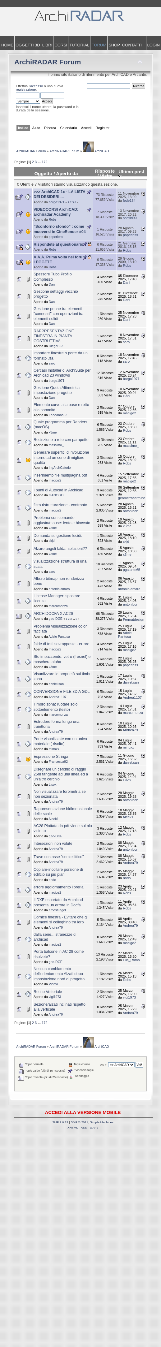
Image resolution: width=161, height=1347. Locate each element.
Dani (52, 284)
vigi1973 (55, 997)
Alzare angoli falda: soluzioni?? (60, 548)
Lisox (53, 784)
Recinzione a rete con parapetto (61, 440)
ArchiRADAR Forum (47, 62)
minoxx (54, 749)
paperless (56, 237)
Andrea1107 (57, 697)
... (39, 162)
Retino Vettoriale (48, 992)
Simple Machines (101, 1122)
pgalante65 (131, 570)
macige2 (129, 413)
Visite (106, 176)
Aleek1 (53, 819)
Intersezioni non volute (53, 843)
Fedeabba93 (58, 415)
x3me (53, 432)
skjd (52, 540)
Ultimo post (131, 173)
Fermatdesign (133, 619)
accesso (36, 86)
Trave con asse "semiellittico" (59, 857)
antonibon (130, 511)
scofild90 (129, 218)
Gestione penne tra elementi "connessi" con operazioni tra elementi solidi (59, 314)
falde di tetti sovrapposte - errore (62, 644)
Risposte (105, 171)
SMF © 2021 (79, 1122)
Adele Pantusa (59, 636)
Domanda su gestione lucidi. (58, 535)
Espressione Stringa (51, 756)
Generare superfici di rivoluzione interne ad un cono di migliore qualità (61, 457)
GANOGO (56, 495)
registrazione (26, 89)
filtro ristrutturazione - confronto (60, 505)
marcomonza (58, 606)
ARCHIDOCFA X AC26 (53, 613)
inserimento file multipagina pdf (60, 475)
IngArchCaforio (60, 467)
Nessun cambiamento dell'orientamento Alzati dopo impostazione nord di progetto (59, 974)
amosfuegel (57, 910)
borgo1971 (57, 202)
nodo (52, 880)
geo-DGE (55, 618)
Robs (53, 219)
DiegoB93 (56, 346)
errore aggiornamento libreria (59, 887)
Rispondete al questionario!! (60, 244)
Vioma (53, 984)
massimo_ (56, 445)
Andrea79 (55, 731)
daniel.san (56, 684)
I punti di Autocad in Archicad (58, 490)
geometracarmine (131, 498)
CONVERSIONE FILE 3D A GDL (62, 691)
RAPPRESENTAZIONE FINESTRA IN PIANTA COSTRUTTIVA (54, 336)
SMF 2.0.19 (60, 1122)
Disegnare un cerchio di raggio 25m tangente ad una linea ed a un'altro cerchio (61, 774)
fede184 (129, 200)
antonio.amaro (59, 589)
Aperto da (67, 173)
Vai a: (103, 1065)
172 (45, 162)
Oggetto (43, 173)
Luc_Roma (131, 960)
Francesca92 (58, 761)
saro (126, 342)
